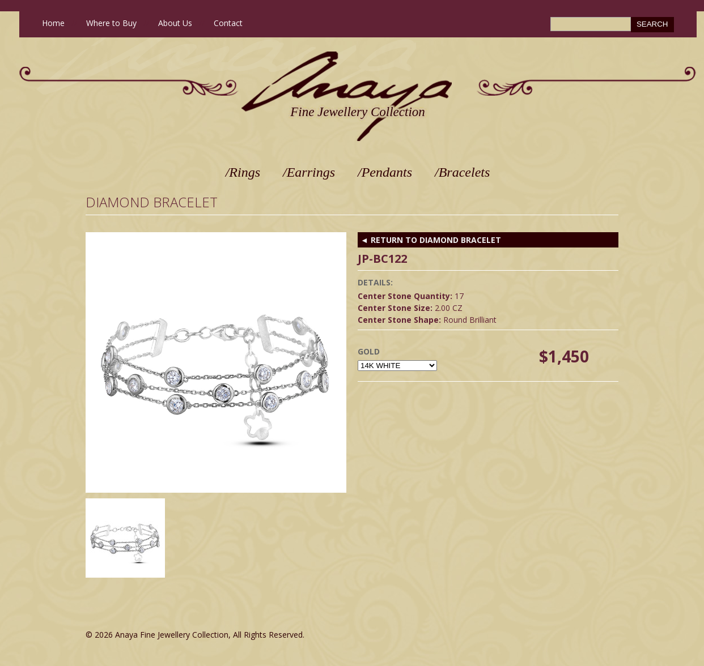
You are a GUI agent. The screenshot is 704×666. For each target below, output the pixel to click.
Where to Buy (111, 23)
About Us (175, 23)
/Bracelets (462, 172)
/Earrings (309, 172)
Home (53, 23)
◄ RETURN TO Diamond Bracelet (431, 239)
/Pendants (385, 172)
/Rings (243, 172)
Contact (228, 23)
